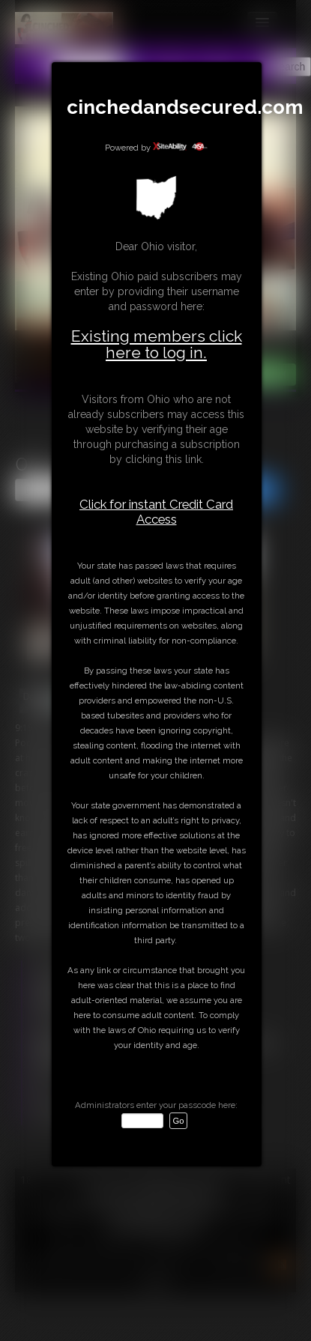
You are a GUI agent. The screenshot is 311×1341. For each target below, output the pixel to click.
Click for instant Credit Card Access (156, 512)
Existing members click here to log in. (156, 344)
